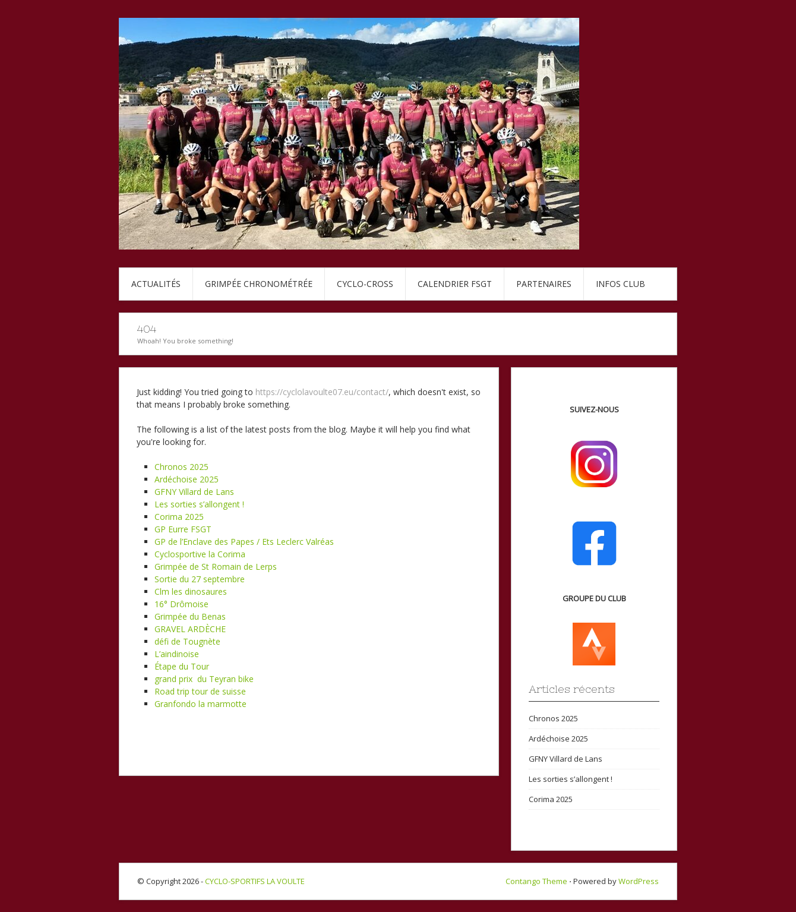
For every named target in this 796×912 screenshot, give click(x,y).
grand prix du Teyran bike (204, 678)
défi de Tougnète (187, 641)
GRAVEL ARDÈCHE (190, 629)
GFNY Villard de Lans (194, 491)
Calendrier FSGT (455, 283)
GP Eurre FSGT (182, 529)
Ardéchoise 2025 (186, 479)
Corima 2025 (179, 516)
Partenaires (543, 283)
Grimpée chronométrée (258, 283)
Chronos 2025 (181, 466)
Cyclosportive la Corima (199, 554)
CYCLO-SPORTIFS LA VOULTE (255, 881)
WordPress (638, 881)
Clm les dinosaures (190, 591)
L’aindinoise (176, 653)
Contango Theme (536, 881)
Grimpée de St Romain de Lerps (215, 566)
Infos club (620, 283)
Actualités (156, 283)
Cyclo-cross (365, 283)
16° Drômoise (181, 604)
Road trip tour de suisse (200, 691)
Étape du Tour (181, 666)
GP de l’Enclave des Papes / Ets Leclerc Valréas (244, 541)
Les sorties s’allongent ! (199, 504)
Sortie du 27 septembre (199, 579)
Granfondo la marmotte (200, 703)
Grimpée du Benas (190, 616)
